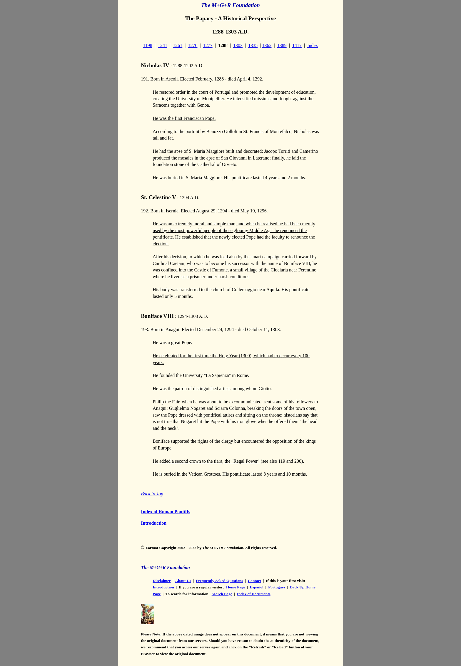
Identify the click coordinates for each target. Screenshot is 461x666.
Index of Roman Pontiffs (165, 511)
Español (256, 587)
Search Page (222, 594)
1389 (282, 45)
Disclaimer (162, 580)
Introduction (153, 523)
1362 (266, 45)
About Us (183, 580)
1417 (297, 45)
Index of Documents (253, 594)
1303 (238, 45)
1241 (162, 45)
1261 (177, 45)
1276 (192, 45)
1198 (147, 45)
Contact (254, 580)
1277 (208, 45)
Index (312, 45)
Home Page (235, 587)
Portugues (276, 587)
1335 (253, 45)
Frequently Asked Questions (219, 580)
